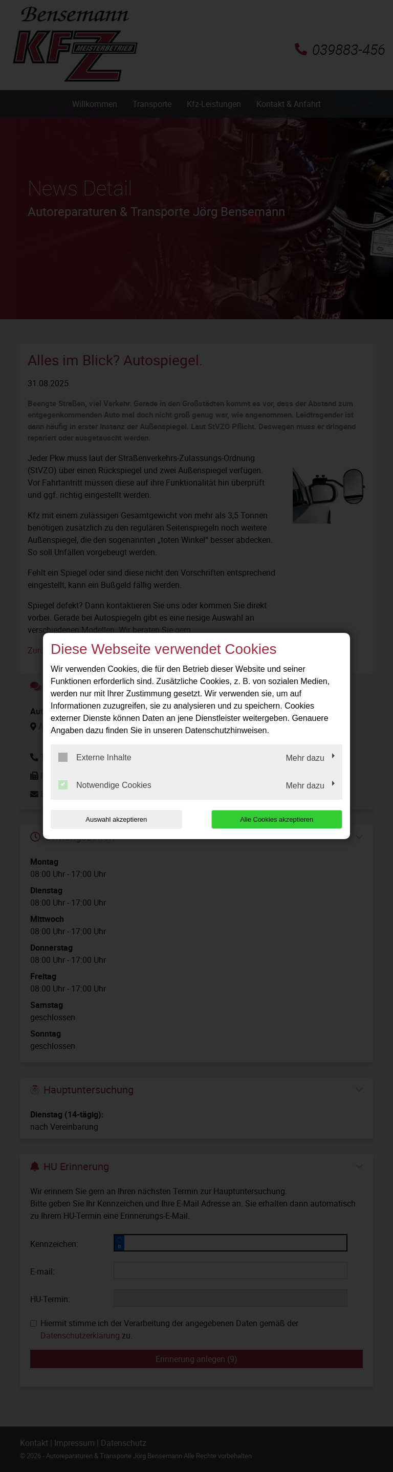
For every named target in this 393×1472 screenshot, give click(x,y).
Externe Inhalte (95, 757)
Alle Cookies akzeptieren (276, 819)
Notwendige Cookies (104, 784)
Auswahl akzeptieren (116, 819)
